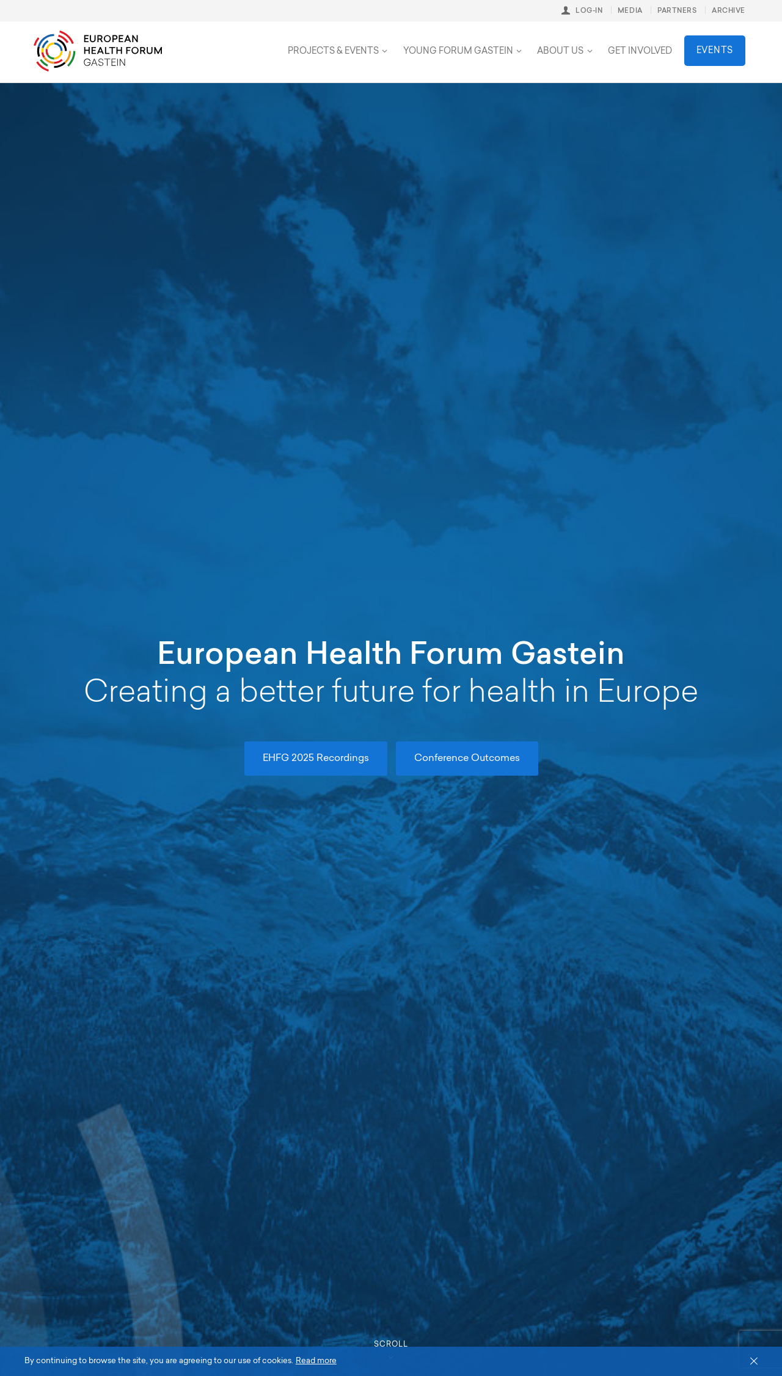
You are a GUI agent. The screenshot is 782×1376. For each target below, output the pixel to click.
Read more (316, 1361)
